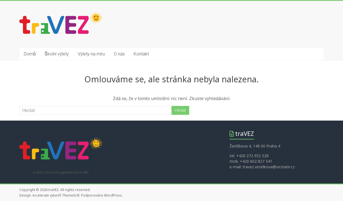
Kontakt (141, 54)
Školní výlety (57, 54)
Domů (30, 54)
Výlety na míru (91, 54)
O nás (119, 54)
